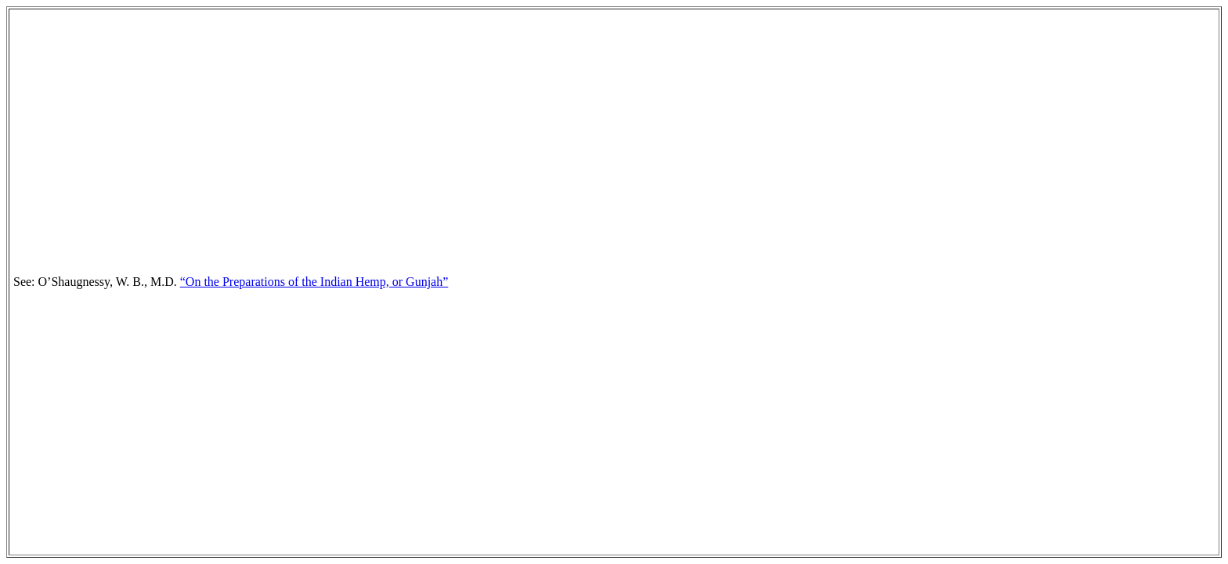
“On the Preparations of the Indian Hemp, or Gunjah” (314, 281)
